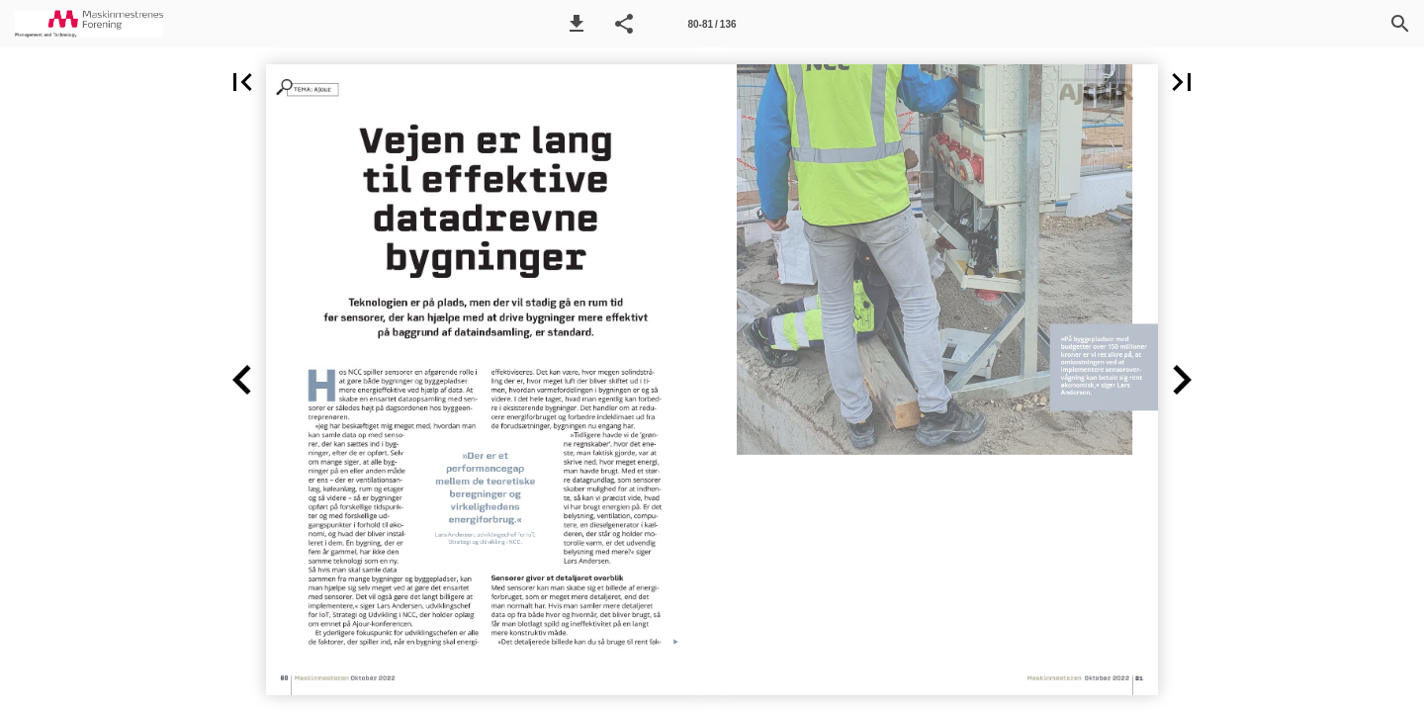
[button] (576, 23)
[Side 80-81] (712, 23)
